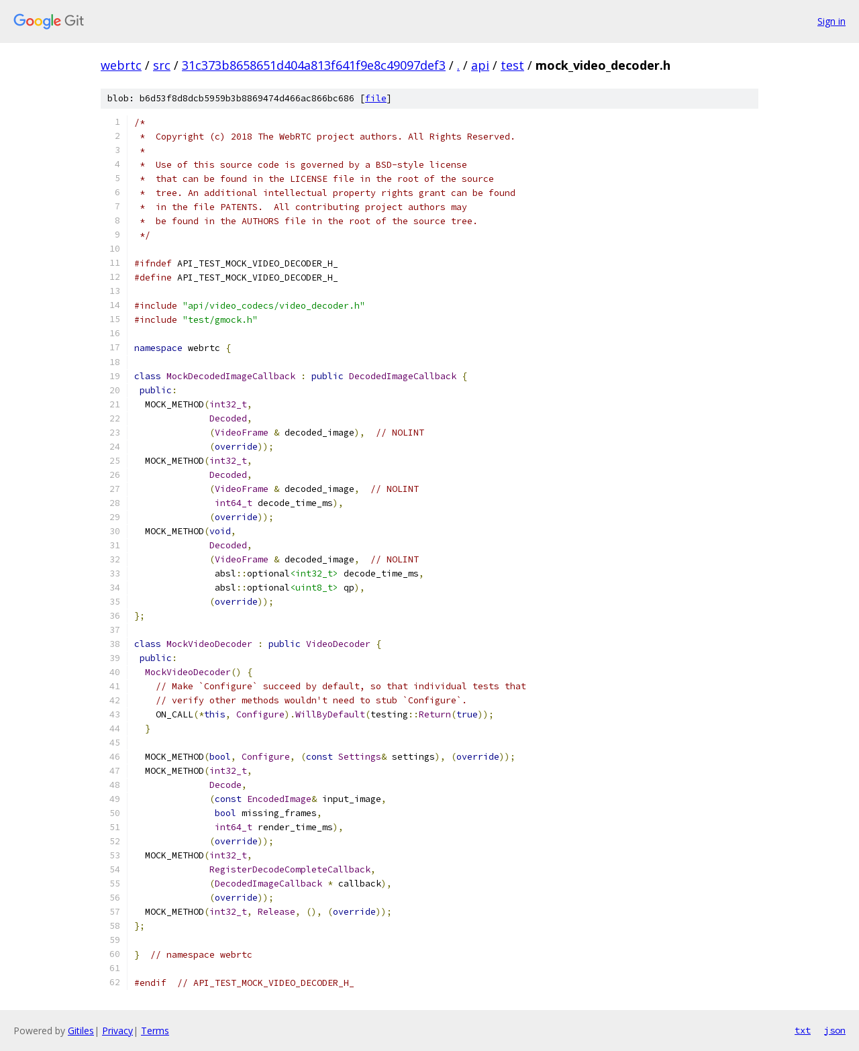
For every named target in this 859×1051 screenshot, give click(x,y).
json (835, 1030)
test (512, 65)
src (161, 65)
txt (803, 1030)
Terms (155, 1030)
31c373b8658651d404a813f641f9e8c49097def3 (314, 65)
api (480, 65)
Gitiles (81, 1030)
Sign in (831, 21)
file (376, 98)
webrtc (121, 65)
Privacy (117, 1030)
